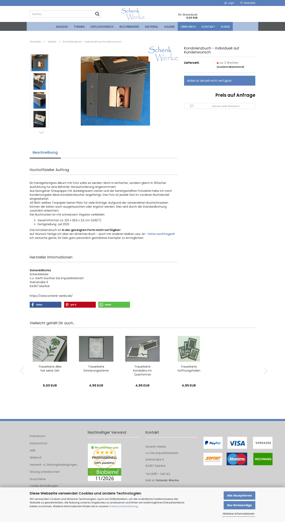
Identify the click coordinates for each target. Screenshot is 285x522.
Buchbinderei (129, 27)
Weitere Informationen (239, 514)
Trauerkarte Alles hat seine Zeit (50, 369)
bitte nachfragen (160, 234)
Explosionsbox (102, 27)
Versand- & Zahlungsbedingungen (53, 465)
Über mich (188, 27)
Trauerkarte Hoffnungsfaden (189, 369)
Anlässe (62, 27)
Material (151, 27)
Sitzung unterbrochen (45, 472)
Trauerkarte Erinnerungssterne (96, 369)
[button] (42, 132)
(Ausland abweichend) (230, 66)
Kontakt (208, 27)
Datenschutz (39, 443)
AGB (32, 450)
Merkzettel (247, 3)
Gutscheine (38, 479)
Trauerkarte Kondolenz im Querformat (142, 370)
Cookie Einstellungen (44, 486)
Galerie (169, 27)
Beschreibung (45, 152)
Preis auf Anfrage (235, 95)
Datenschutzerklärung (123, 506)
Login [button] (229, 3)
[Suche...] (97, 14)
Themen (79, 27)
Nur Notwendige (239, 505)
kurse (225, 27)
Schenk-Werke (167, 480)
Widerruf (36, 458)
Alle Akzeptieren (239, 495)
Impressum (37, 436)
